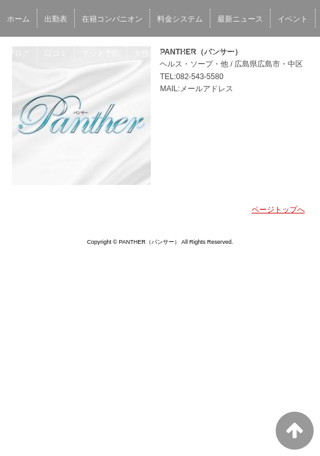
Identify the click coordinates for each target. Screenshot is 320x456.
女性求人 (149, 53)
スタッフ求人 (202, 53)
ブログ (18, 53)
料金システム (180, 19)
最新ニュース (240, 19)
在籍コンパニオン (112, 19)
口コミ (55, 53)
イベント (293, 19)
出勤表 (55, 19)
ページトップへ (278, 209)
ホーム (18, 19)
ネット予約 (101, 53)
